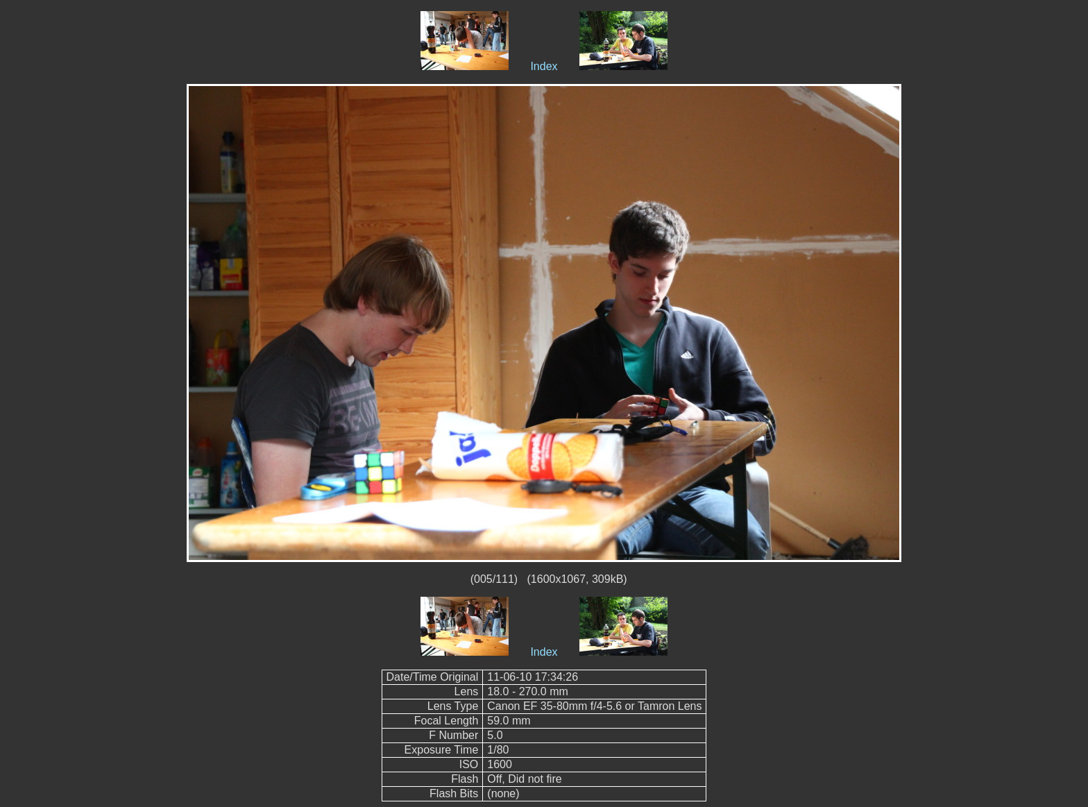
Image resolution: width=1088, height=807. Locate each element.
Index (543, 66)
